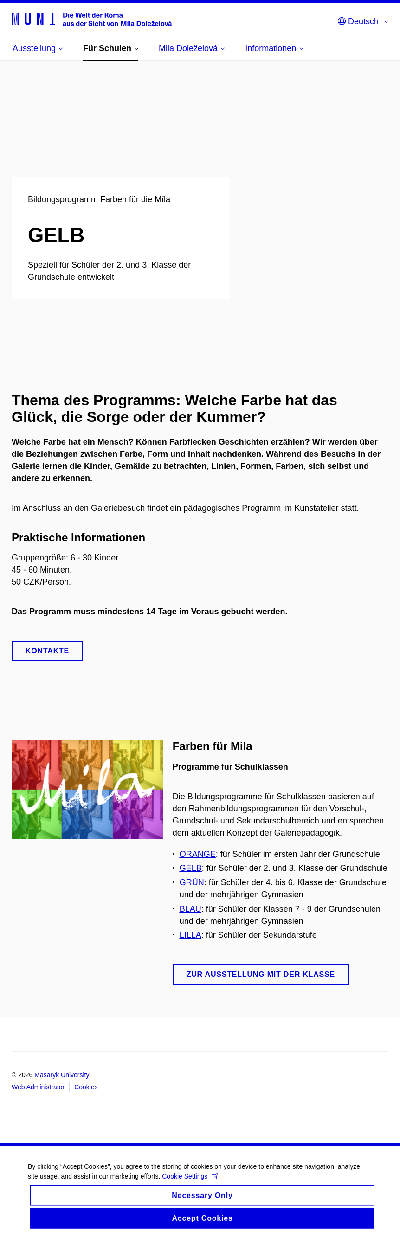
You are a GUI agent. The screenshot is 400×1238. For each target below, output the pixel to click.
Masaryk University (61, 1075)
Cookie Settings (190, 1183)
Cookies (86, 1087)
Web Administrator (38, 1087)
